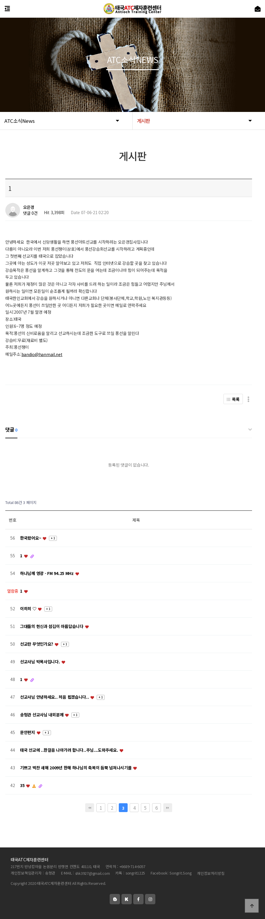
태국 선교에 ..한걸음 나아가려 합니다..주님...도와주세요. (69, 750)
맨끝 (167, 807)
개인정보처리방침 (211, 873)
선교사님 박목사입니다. (40, 662)
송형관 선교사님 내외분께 (42, 715)
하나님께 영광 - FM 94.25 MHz (47, 573)
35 (23, 786)
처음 (89, 807)
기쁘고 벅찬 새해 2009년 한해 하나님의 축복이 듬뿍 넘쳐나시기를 (76, 768)
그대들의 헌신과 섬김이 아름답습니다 (52, 626)
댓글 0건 (30, 213)
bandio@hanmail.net (42, 354)
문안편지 (28, 732)
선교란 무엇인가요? (37, 644)
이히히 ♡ (28, 609)
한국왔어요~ (31, 538)
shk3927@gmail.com (92, 873)
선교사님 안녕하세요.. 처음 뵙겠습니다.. (55, 697)
